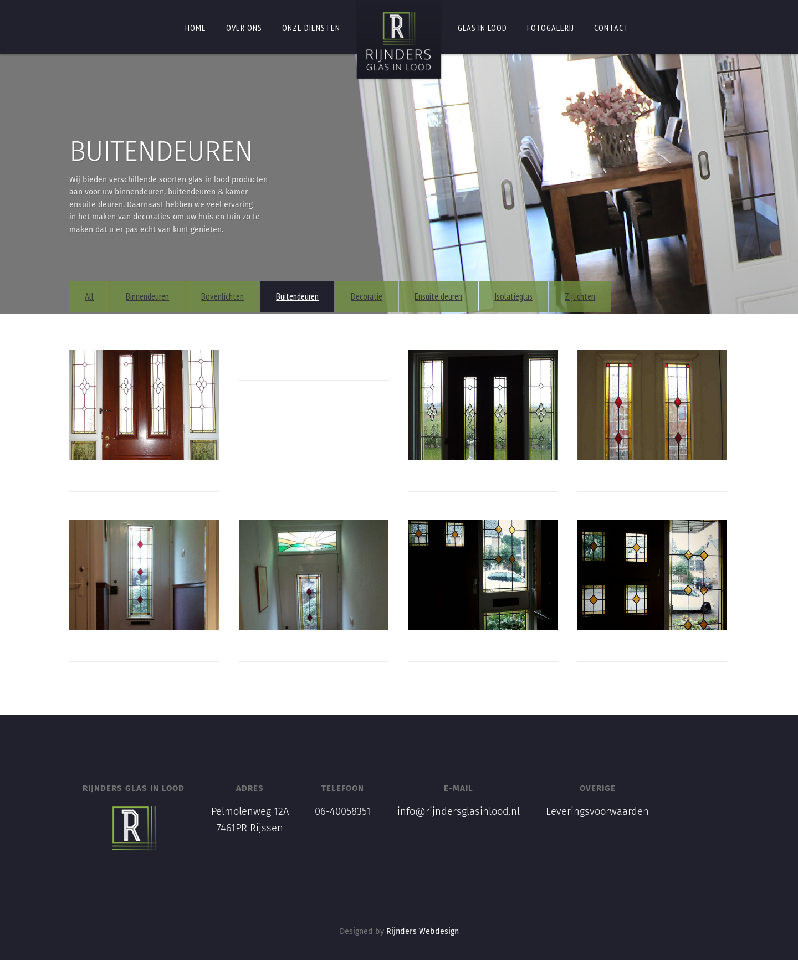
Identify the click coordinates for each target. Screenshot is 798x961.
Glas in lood (482, 27)
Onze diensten (311, 27)
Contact (611, 27)
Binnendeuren (161, 296)
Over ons (244, 27)
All (103, 296)
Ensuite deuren (452, 296)
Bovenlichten (236, 296)
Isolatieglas (527, 296)
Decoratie (380, 296)
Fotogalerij (550, 27)
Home (195, 27)
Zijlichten (594, 296)
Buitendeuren (311, 296)
